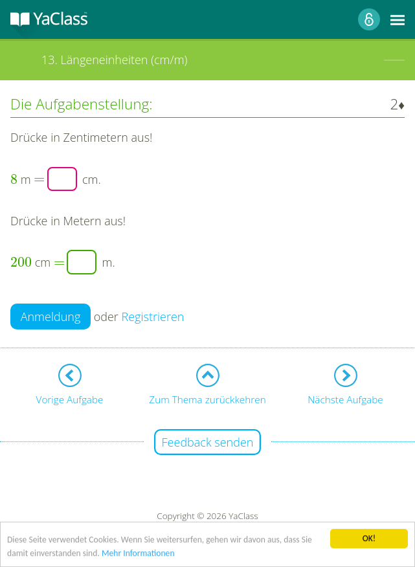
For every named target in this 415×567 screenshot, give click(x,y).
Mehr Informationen (138, 553)
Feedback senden (208, 442)
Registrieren (153, 316)
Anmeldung (51, 316)
